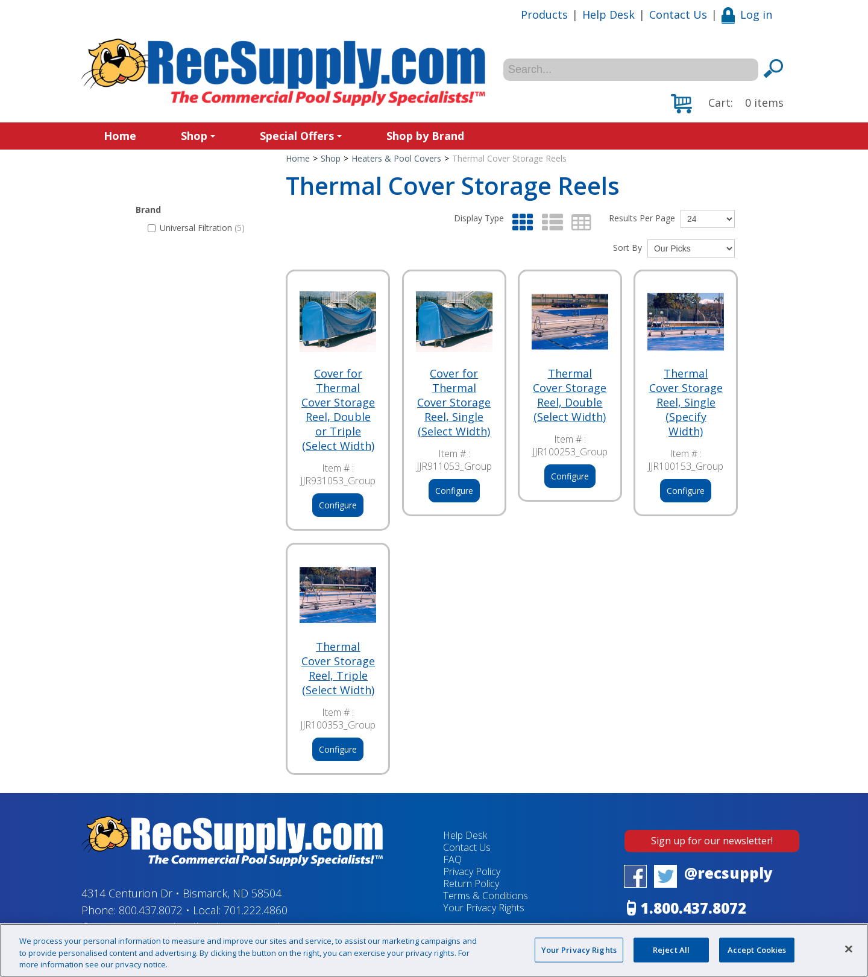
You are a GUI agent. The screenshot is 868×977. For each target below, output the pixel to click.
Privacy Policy (471, 871)
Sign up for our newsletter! (712, 840)
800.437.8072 (151, 910)
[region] (434, 950)
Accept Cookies (757, 949)
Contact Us (678, 14)
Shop (198, 135)
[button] (727, 103)
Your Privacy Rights (483, 907)
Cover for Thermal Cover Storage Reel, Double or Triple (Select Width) (338, 409)
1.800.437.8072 (693, 908)
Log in (747, 14)
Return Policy (471, 883)
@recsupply (728, 873)
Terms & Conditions (485, 895)
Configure (338, 505)
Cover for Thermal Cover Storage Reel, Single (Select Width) (454, 402)
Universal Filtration (196, 227)
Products (544, 14)
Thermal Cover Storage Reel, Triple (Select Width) (338, 668)
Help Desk (608, 14)
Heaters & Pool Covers (396, 158)
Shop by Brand (425, 135)
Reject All (671, 949)
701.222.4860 (256, 910)
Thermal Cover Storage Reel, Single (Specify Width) (686, 402)
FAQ (452, 859)
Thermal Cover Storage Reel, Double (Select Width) (569, 395)
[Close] (848, 948)
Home (120, 135)
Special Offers (301, 135)
